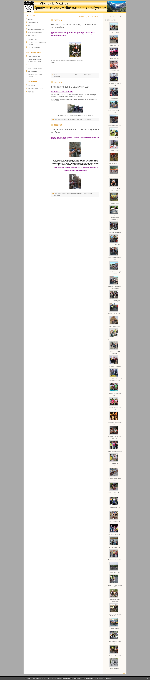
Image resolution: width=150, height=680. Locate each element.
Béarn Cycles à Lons (34, 56)
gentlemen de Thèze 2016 (114, 339)
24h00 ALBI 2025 (114, 58)
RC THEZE (31, 92)
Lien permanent (88, 119)
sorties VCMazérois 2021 (114, 176)
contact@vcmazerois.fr (114, 17)
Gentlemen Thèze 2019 (115, 232)
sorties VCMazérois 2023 (114, 125)
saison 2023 (115, 138)
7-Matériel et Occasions (34, 36)
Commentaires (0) (80, 74)
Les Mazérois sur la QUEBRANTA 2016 (70, 87)
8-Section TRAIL (32, 39)
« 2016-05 (81, 17)
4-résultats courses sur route (36, 29)
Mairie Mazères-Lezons (34, 71)
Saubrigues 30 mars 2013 (114, 521)
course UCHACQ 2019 (115, 301)
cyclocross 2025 (115, 32)
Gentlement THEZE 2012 (114, 559)
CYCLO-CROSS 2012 (114, 547)
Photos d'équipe (115, 628)
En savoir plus (108, 678)
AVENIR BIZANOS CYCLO (35, 88)
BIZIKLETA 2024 (115, 98)
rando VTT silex (115, 203)
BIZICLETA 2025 (115, 71)
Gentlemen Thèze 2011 (115, 655)
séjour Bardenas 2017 (114, 326)
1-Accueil (30, 19)
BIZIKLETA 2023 (115, 150)
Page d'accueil (89, 17)
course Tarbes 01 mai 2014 (115, 451)
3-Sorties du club (33, 26)
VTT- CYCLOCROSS (34, 47)
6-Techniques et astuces (35, 32)
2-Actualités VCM (33, 22)
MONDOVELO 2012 (115, 572)
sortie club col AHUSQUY (114, 313)
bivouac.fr (31, 65)
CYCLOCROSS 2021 (114, 163)
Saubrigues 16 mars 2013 (114, 534)
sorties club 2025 (114, 45)
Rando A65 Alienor (114, 668)
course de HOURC (115, 244)
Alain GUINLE (32, 85)
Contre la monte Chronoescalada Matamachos (115, 217)
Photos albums (110, 20)
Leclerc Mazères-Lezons (35, 68)
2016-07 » (96, 17)
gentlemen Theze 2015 (115, 366)
